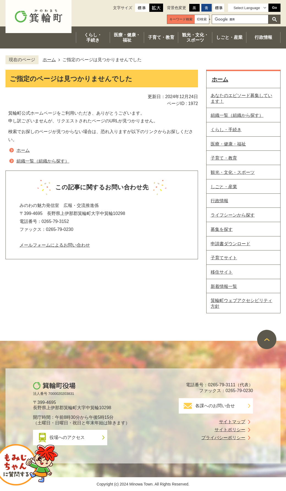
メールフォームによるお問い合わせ (55, 245)
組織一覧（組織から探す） (42, 161)
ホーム (49, 59)
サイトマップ (232, 421)
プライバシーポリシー (223, 437)
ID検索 (202, 19)
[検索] (241, 19)
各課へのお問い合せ (215, 405)
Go (274, 8)
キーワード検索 (181, 19)
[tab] (181, 19)
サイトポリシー (230, 429)
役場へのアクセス (67, 437)
